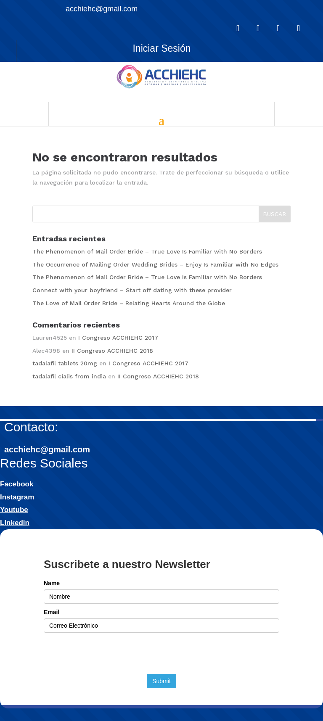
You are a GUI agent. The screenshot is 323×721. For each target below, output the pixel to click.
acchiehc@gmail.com (47, 449)
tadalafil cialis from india (69, 376)
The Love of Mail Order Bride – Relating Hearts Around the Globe (128, 303)
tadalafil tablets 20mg (64, 363)
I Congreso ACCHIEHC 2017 (118, 337)
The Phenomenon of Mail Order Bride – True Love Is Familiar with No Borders (147, 251)
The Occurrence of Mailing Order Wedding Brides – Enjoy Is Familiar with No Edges (155, 264)
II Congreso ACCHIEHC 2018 (112, 350)
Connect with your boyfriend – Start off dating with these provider (132, 290)
